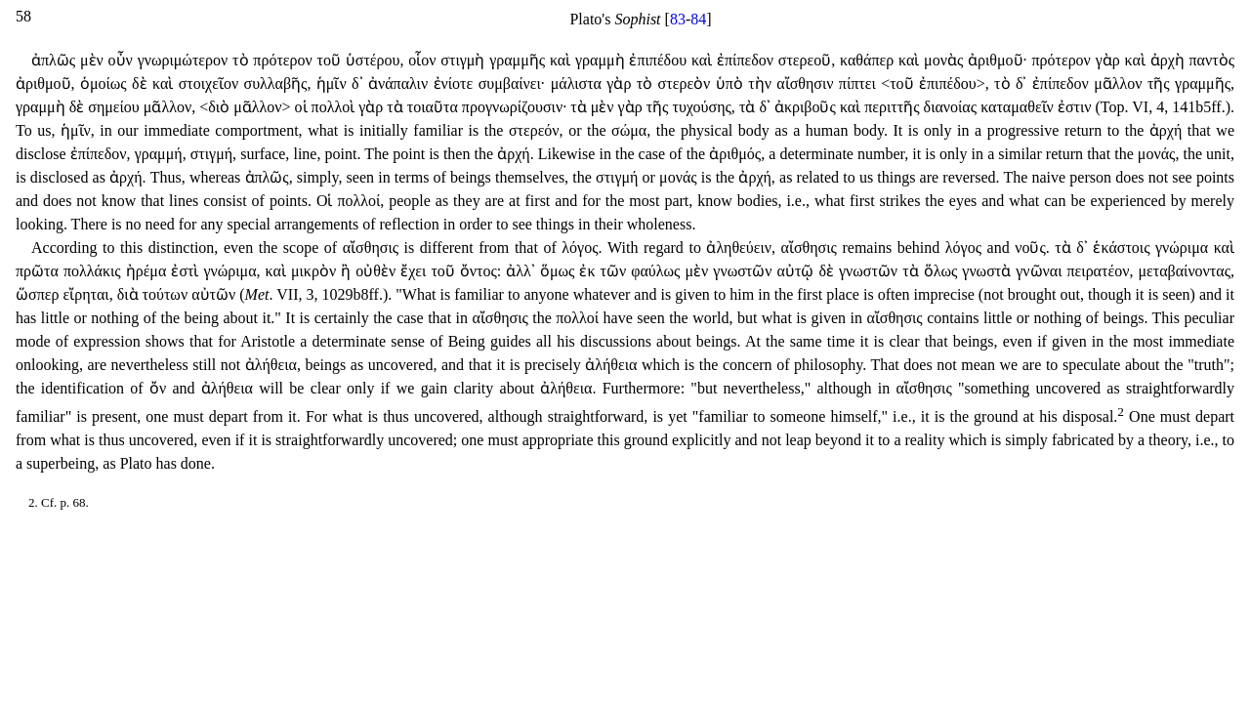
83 (678, 19)
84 (698, 19)
